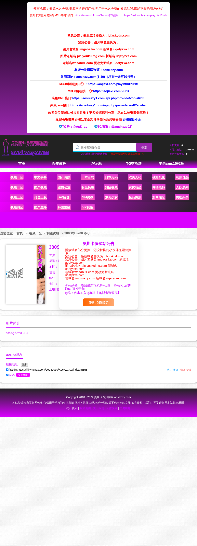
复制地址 (23, 375)
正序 (24, 364)
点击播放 (172, 369)
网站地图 (85, 408)
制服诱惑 (52, 233)
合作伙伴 (111, 408)
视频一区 (35, 233)
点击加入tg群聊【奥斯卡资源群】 (97, 292)
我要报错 (185, 369)
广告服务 (125, 408)
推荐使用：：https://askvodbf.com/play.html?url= (137, 15)
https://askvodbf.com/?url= (90, 15)
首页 (20, 233)
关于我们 (98, 408)
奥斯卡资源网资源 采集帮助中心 (128, 153)
